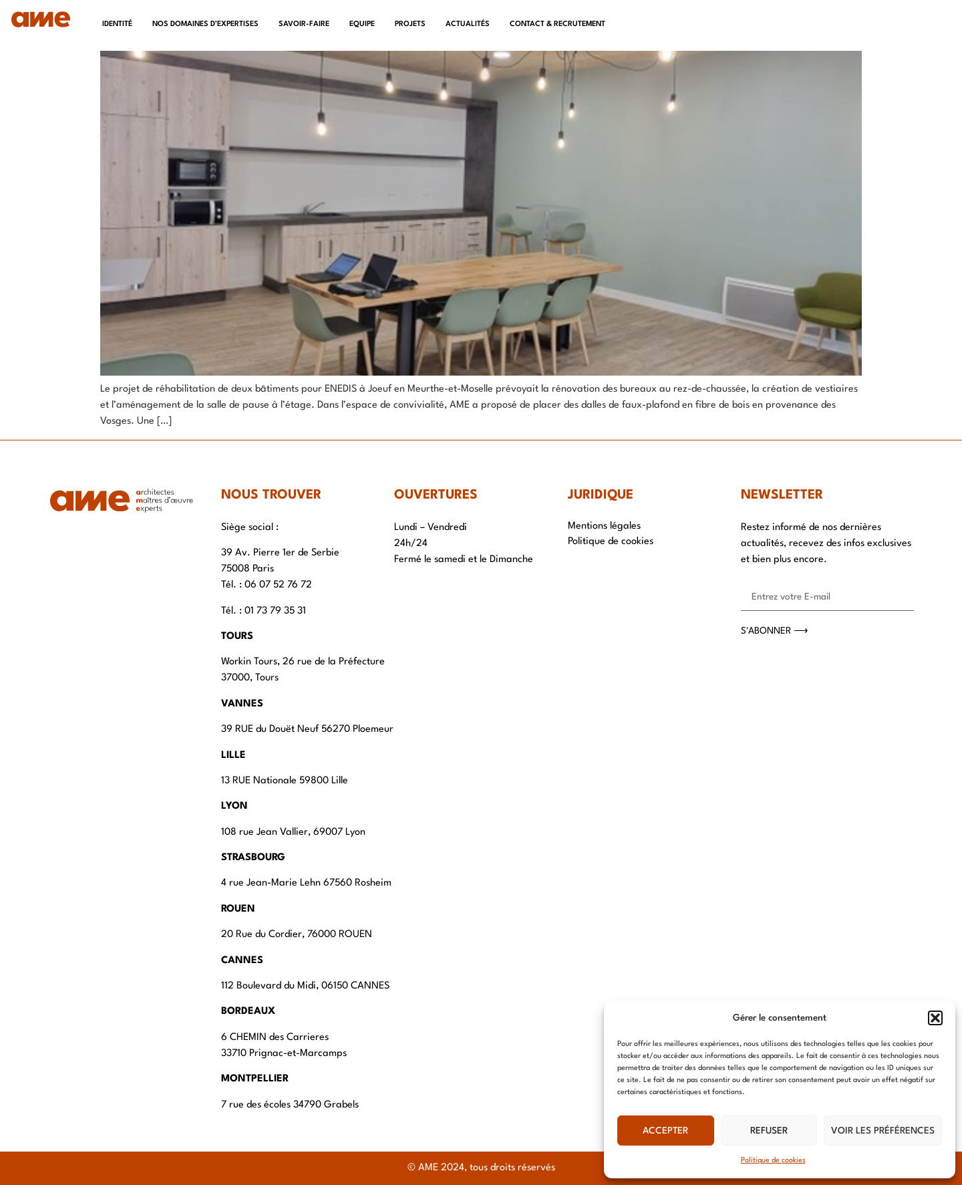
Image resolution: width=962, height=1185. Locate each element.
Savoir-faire (304, 24)
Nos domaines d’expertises (205, 24)
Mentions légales (604, 526)
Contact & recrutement (557, 24)
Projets (410, 24)
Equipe (362, 24)
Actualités (468, 24)
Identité (117, 24)
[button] (935, 1018)
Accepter (665, 1131)
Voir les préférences (883, 1131)
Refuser (769, 1131)
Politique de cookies (773, 1160)
